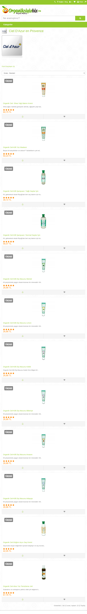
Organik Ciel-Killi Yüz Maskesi (15, 147)
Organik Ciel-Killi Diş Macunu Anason (17, 454)
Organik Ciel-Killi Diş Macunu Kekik (17, 367)
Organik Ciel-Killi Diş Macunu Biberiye (18, 411)
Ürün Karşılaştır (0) (8, 66)
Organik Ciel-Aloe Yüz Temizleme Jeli (18, 586)
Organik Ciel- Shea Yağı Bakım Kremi (18, 103)
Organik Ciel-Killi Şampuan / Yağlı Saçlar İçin (20, 191)
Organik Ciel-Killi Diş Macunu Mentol (17, 279)
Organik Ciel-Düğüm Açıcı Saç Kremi (17, 542)
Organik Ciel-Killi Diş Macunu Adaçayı (18, 498)
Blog (66, 2)
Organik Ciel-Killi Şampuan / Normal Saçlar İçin (21, 235)
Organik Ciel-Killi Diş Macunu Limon (17, 323)
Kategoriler (8, 25)
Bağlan (60, 2)
